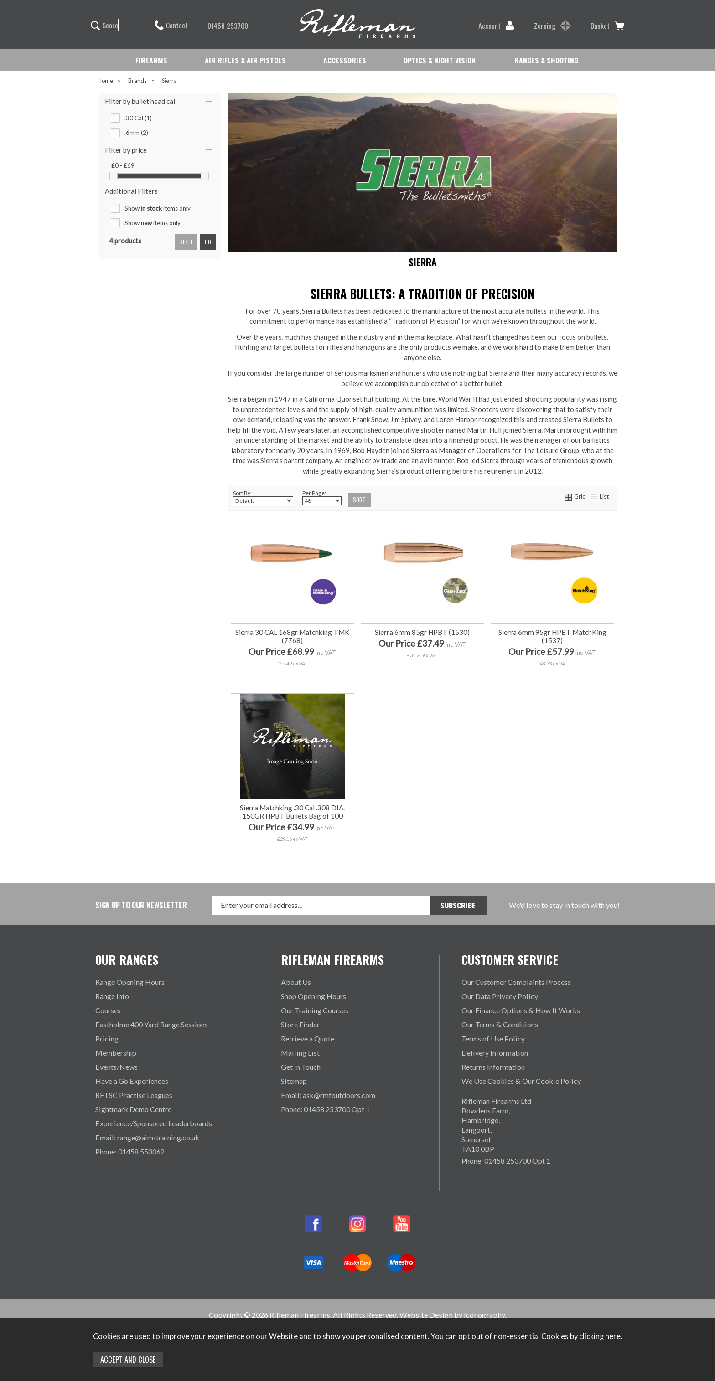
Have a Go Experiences (131, 1081)
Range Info (112, 996)
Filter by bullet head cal (140, 101)
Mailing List (300, 1052)
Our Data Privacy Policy (499, 996)
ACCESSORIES (344, 60)
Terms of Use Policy (493, 1038)
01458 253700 (223, 25)
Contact (171, 25)
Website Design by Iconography (452, 1314)
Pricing (107, 1038)
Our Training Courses (314, 1010)
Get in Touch (301, 1066)
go (208, 242)
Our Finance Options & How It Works (520, 1010)
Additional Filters (131, 191)
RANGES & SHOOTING (546, 60)
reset (186, 242)
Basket (607, 25)
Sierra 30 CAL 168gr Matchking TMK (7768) (292, 636)
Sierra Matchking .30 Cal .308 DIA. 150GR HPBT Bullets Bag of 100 (292, 812)
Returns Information (493, 1066)
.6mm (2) (136, 132)
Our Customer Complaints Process (516, 982)
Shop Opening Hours (313, 996)
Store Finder (300, 1024)
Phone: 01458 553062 (130, 1151)
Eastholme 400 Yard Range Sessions (151, 1024)
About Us (296, 982)
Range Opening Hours (130, 982)
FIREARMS (151, 60)
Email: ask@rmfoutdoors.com (328, 1095)
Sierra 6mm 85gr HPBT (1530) (422, 632)
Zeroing (552, 25)
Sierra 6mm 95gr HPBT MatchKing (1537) (552, 636)
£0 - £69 (123, 165)
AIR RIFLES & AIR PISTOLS (245, 60)
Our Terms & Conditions (499, 1024)
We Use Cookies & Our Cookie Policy (521, 1081)
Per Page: (322, 497)
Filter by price (126, 150)
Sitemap (294, 1081)
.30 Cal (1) (138, 118)
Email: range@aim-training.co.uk (147, 1137)
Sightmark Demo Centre (133, 1109)
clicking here (600, 1336)
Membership (115, 1052)
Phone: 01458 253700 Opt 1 (325, 1109)
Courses (108, 1010)
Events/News (116, 1066)
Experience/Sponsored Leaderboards (153, 1123)
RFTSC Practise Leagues (133, 1095)
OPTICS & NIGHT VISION (440, 60)
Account (496, 25)
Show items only (157, 208)
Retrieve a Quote (307, 1038)
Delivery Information (494, 1052)
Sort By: (263, 497)
